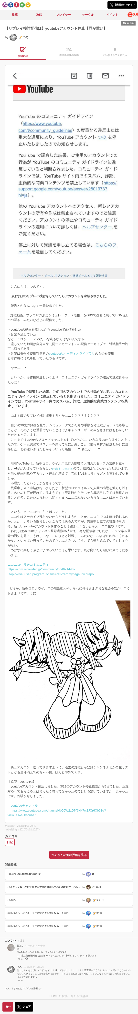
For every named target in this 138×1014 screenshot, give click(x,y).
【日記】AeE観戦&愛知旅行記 (24, 874)
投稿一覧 (68, 996)
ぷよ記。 (12, 900)
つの (19, 967)
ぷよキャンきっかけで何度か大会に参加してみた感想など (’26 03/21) (44, 887)
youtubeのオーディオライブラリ (72, 353)
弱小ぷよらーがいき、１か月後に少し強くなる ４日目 (38, 913)
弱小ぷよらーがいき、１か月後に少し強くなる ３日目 (38, 926)
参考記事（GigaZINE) (62, 468)
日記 (10, 842)
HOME (54, 996)
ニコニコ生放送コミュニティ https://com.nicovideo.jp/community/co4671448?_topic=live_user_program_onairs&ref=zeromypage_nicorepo (51, 569)
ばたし (20, 945)
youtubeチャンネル (24, 805)
